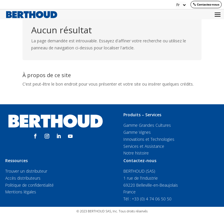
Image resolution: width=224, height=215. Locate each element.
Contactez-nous (208, 4)
